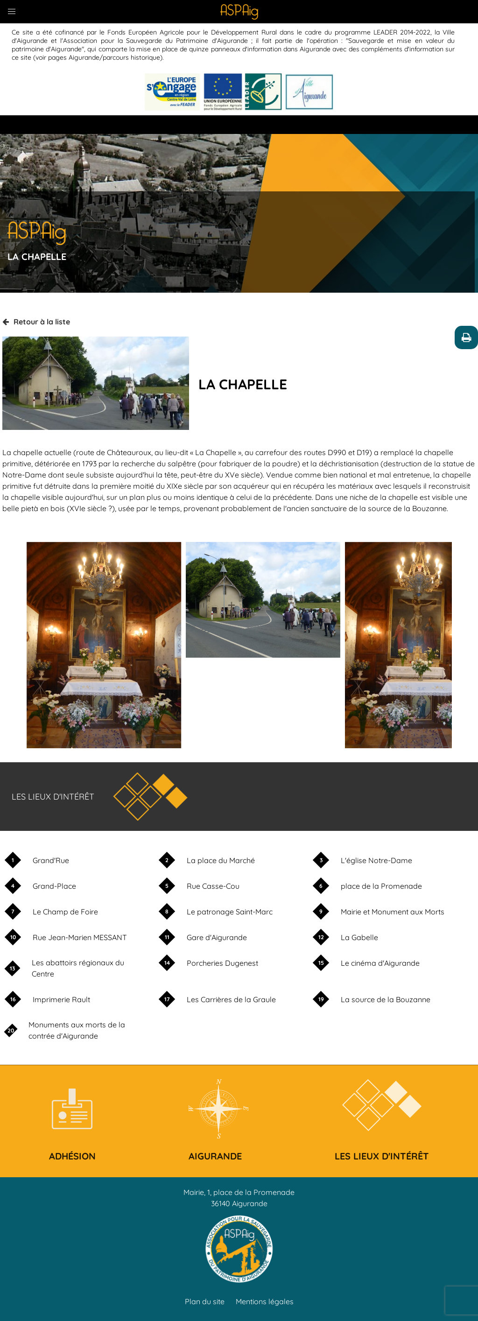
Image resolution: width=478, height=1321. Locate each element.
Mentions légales (265, 1301)
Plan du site (205, 1301)
